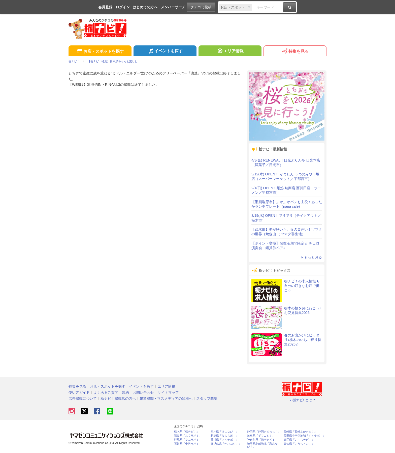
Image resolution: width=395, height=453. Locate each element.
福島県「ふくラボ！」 (188, 435)
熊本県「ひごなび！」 (224, 431)
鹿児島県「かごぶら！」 (226, 443)
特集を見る (294, 51)
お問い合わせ (143, 392)
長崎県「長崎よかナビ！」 (300, 431)
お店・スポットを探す (99, 51)
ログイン (123, 7)
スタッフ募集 (206, 398)
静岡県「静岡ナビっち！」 (263, 431)
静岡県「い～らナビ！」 (299, 439)
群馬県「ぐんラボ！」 (188, 439)
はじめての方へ (145, 7)
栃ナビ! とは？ (302, 400)
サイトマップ (168, 392)
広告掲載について (83, 398)
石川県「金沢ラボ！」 (188, 443)
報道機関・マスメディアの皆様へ (166, 398)
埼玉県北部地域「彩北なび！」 (262, 445)
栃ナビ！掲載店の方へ (118, 398)
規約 (125, 392)
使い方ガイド (79, 392)
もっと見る (311, 257)
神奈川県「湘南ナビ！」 (262, 439)
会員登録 (105, 7)
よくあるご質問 (105, 392)
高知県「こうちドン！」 (299, 443)
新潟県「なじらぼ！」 (224, 435)
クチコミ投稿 (201, 7)
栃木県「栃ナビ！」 (186, 431)
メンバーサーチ (173, 7)
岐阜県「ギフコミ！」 (261, 435)
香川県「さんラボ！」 (224, 439)
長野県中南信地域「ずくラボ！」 (304, 435)
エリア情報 (229, 51)
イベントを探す (164, 51)
